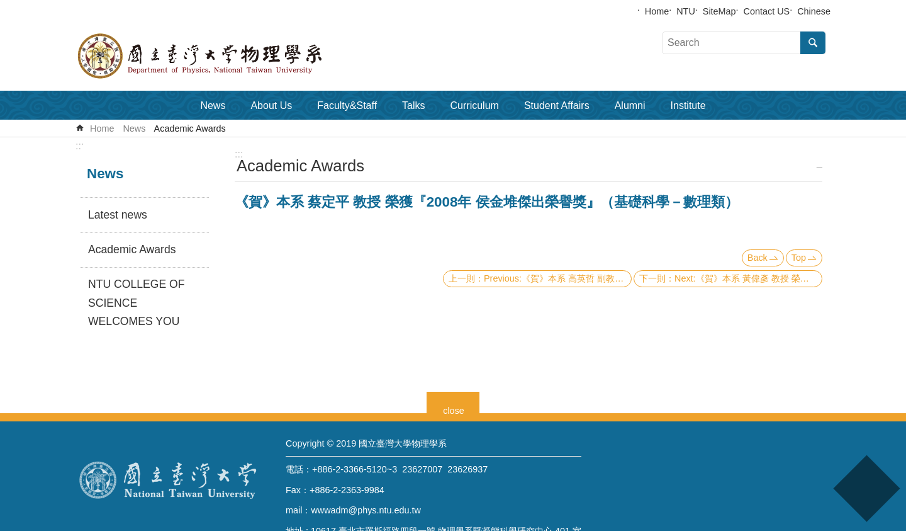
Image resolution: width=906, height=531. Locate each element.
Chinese (813, 11)
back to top (866, 488)
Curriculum (474, 105)
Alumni (630, 105)
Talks (413, 105)
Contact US (767, 11)
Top (798, 258)
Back (757, 258)
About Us (271, 105)
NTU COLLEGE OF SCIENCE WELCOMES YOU (136, 303)
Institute (688, 105)
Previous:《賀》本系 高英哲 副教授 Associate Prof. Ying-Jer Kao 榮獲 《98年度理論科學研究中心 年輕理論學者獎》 (558, 278)
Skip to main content (6, 6)
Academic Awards (190, 128)
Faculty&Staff (347, 105)
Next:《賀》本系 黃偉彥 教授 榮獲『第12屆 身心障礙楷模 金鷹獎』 (748, 278)
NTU (685, 11)
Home (657, 11)
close (453, 409)
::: (80, 145)
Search (812, 42)
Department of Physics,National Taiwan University (233, 56)
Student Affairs (557, 105)
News (212, 105)
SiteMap (719, 11)
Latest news (117, 214)
